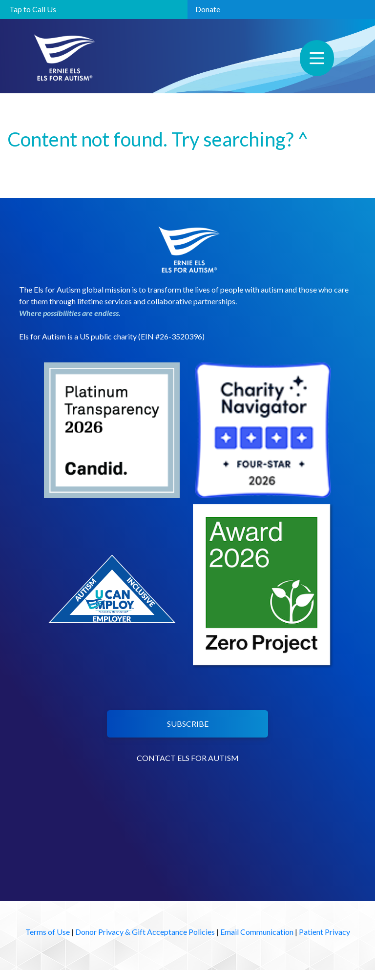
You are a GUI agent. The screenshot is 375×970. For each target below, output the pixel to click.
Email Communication (256, 931)
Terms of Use (47, 931)
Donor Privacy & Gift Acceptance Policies (145, 931)
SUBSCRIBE (187, 723)
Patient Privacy (324, 931)
